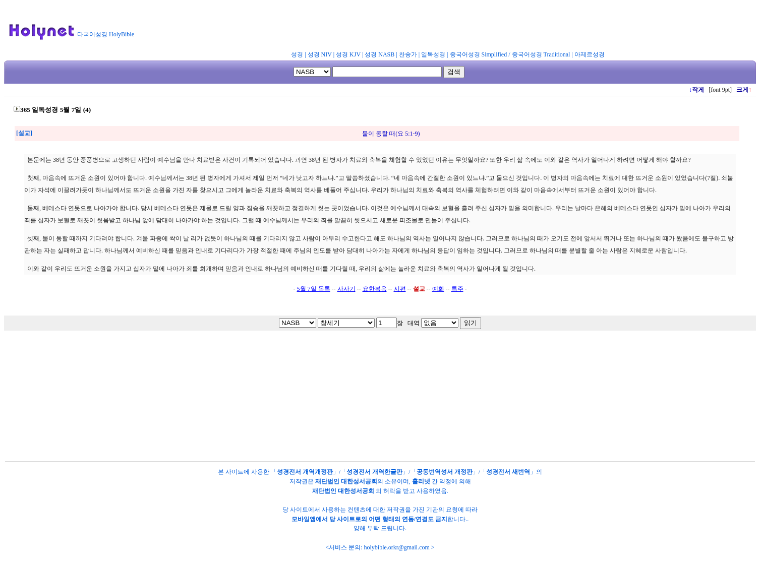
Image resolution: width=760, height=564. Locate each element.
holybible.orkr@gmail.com (396, 547)
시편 (400, 288)
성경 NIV (320, 54)
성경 (297, 54)
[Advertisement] (387, 27)
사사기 (346, 288)
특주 (457, 288)
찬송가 (408, 54)
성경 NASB (379, 54)
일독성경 (433, 54)
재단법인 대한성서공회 (346, 481)
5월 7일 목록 (313, 288)
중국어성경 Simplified (478, 54)
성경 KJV (348, 54)
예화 (438, 288)
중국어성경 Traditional (541, 54)
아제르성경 (589, 54)
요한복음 (375, 288)
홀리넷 (421, 481)
